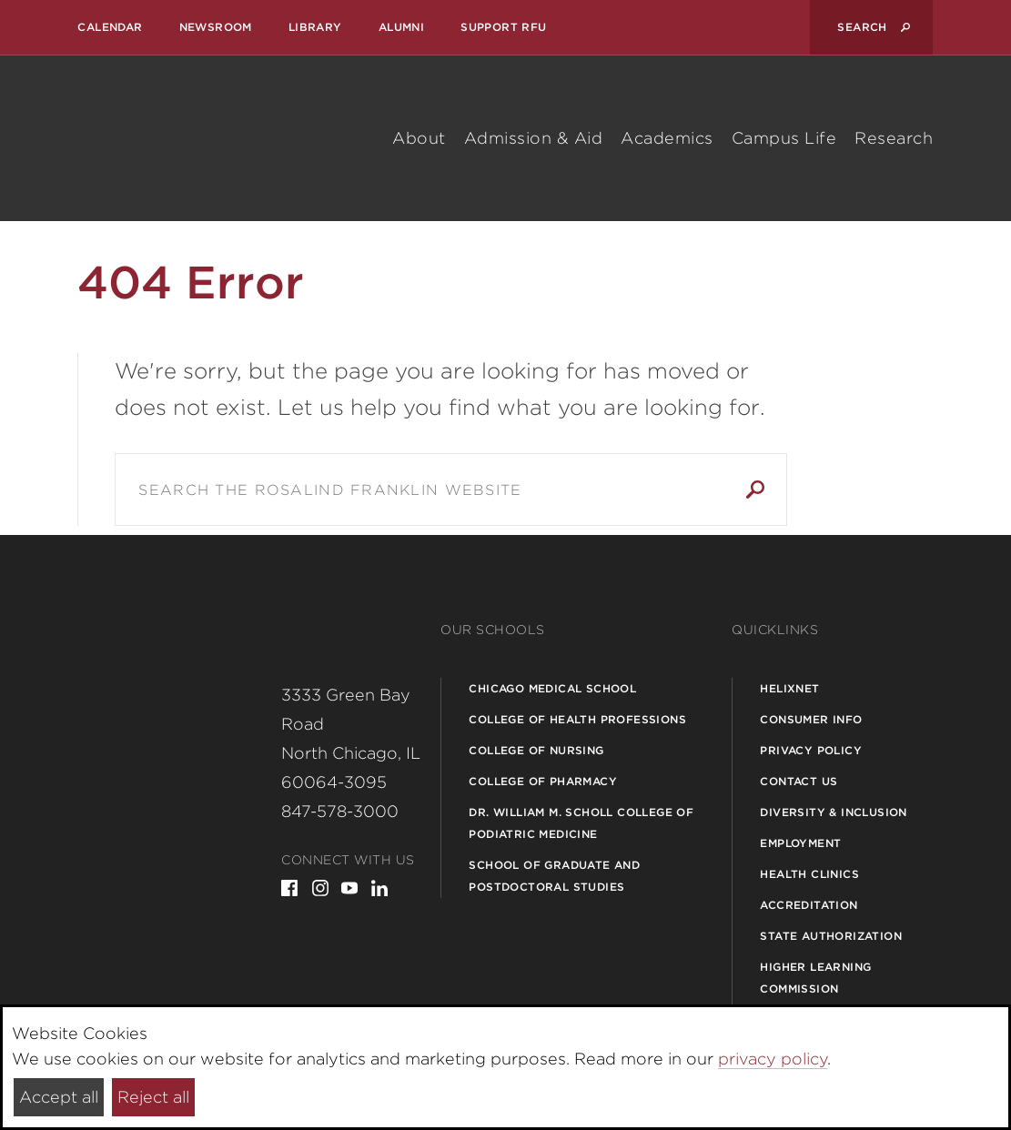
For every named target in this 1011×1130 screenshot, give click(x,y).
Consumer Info (811, 719)
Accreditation (808, 905)
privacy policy (772, 1058)
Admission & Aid (533, 137)
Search (755, 489)
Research (893, 137)
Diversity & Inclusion (833, 812)
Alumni (401, 27)
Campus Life (784, 137)
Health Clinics (809, 874)
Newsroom (215, 27)
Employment (800, 843)
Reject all (153, 1096)
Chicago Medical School (552, 688)
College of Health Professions (577, 719)
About (419, 137)
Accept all (58, 1096)
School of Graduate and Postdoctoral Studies (554, 875)
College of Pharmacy (543, 781)
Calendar (109, 27)
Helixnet (789, 688)
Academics (667, 137)
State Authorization (831, 936)
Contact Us (798, 781)
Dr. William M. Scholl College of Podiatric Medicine (581, 823)
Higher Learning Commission (815, 977)
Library (315, 27)
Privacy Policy (811, 750)
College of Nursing (536, 750)
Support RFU (503, 27)
